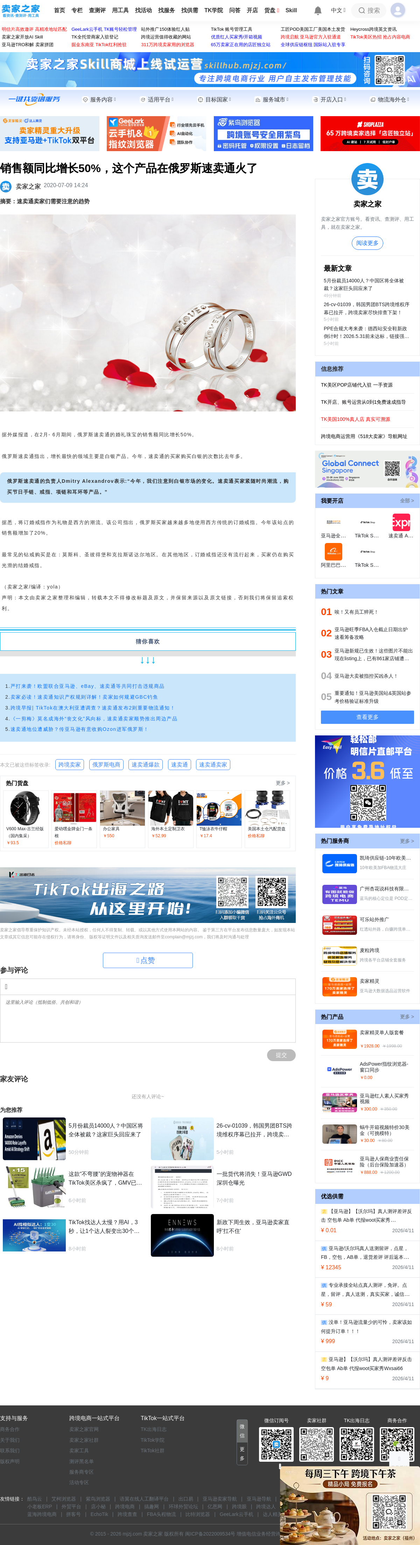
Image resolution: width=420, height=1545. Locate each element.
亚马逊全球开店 (338, 535)
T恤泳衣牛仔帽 (213, 828)
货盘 (271, 10)
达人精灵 (272, 1514)
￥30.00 (367, 1140)
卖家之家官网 (84, 1429)
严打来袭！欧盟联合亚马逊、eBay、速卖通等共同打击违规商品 (87, 686)
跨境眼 (239, 1506)
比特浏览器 (198, 1514)
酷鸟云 (34, 1499)
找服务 (166, 10)
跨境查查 (127, 1514)
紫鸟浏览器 (98, 1499)
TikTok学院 (152, 1440)
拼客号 (73, 1514)
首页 (59, 10)
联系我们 (10, 1450)
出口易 (185, 1499)
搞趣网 (151, 1506)
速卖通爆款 (146, 765)
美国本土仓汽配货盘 (267, 828)
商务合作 (10, 1429)
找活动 (143, 10)
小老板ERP (39, 1506)
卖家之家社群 (84, 1440)
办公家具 (111, 828)
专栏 (77, 10)
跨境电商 (125, 1506)
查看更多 (367, 717)
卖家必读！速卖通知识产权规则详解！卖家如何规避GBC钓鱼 (84, 697)
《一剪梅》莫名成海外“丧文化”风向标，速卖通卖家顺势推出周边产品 (93, 718)
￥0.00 (366, 1077)
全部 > (407, 500)
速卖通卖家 (213, 765)
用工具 (120, 10)
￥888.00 (368, 1172)
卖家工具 (79, 1450)
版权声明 (10, 1461)
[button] (242, 1431)
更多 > (283, 783)
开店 (252, 10)
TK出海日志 (154, 1429)
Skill (291, 10)
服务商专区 (81, 1472)
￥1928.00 (369, 1046)
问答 (234, 10)
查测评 (97, 10)
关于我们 (10, 1440)
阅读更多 (367, 243)
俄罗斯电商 (106, 765)
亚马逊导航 (259, 1499)
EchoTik (99, 1514)
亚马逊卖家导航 (220, 1499)
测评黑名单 (81, 1461)
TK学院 (213, 10)
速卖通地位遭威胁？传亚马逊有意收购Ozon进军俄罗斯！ (79, 729)
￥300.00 (368, 1109)
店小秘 (98, 1506)
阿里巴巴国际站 (338, 565)
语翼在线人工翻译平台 (144, 1499)
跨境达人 (266, 1506)
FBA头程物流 (161, 1514)
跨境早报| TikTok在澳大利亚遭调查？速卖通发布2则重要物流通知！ (93, 708)
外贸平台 (71, 1506)
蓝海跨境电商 (42, 1514)
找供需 (189, 10)
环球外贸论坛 (183, 1506)
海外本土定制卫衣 (168, 828)
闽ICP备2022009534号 (210, 1534)
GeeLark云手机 (236, 1514)
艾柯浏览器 (63, 1499)
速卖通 (179, 765)
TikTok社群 (152, 1450)
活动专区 (79, 1482)
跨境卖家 (69, 765)
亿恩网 (215, 1506)
